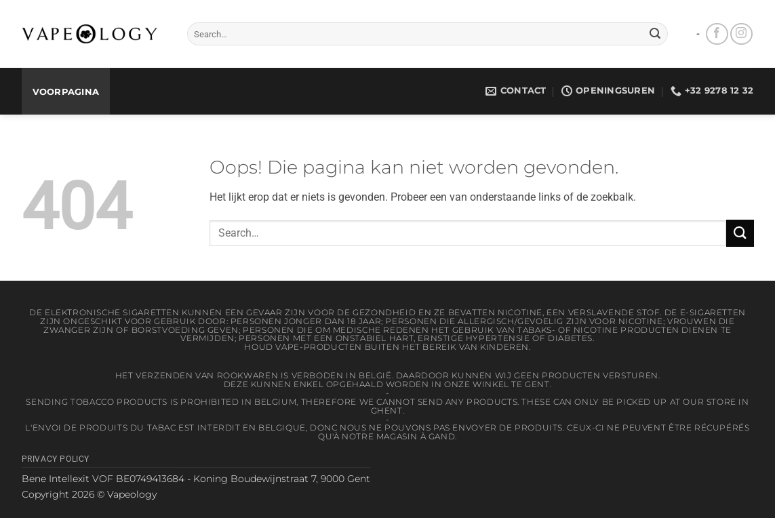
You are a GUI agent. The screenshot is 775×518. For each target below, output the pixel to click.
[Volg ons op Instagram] (741, 34)
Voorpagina (66, 92)
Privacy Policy (56, 459)
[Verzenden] (655, 33)
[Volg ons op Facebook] (717, 34)
